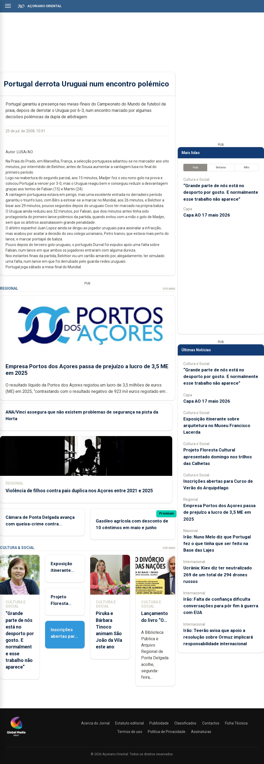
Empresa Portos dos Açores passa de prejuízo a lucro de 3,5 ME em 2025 (219, 512)
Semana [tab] (221, 167)
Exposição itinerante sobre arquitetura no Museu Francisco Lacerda (216, 425)
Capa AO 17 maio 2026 (206, 215)
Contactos (210, 723)
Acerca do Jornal (95, 723)
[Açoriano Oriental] (16, 737)
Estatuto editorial (129, 723)
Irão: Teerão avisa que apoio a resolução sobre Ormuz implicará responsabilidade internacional (218, 637)
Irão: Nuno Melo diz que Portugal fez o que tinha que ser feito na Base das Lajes (217, 543)
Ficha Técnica (236, 723)
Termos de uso (129, 732)
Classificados (185, 723)
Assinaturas (201, 732)
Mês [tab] (246, 167)
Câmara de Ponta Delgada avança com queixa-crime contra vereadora (40, 523)
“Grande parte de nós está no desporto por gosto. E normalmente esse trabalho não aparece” (20, 640)
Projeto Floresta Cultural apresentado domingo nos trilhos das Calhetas (217, 456)
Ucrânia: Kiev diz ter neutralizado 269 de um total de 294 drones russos (217, 574)
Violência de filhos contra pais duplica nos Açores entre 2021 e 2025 (79, 490)
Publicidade (159, 723)
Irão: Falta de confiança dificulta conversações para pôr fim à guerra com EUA (220, 605)
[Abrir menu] (8, 6)
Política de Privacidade (166, 732)
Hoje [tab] (195, 167)
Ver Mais (169, 289)
